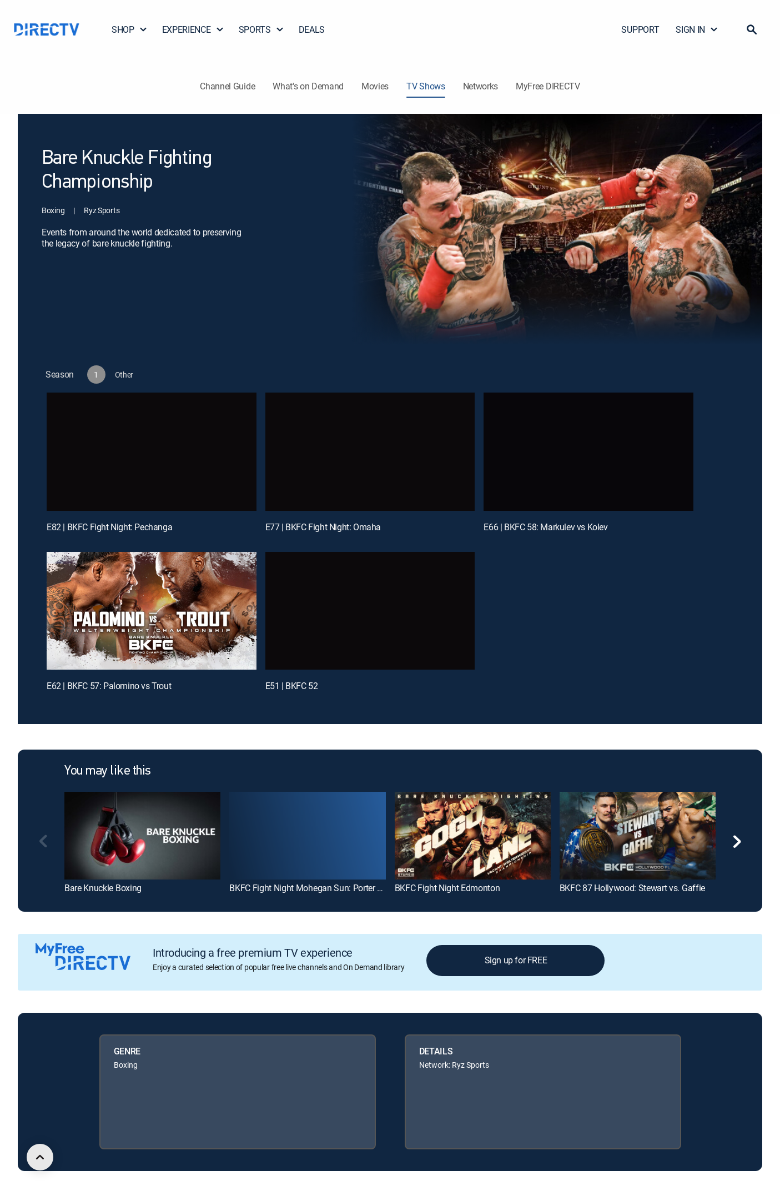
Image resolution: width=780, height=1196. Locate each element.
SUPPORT (640, 29)
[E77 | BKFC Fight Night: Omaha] (370, 451)
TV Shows (425, 86)
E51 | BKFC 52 (291, 686)
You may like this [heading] (107, 771)
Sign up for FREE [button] (516, 960)
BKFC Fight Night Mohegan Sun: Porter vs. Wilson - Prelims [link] (339, 888)
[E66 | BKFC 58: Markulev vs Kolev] (588, 451)
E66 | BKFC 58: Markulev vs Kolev (545, 527)
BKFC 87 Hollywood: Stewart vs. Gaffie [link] (632, 888)
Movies (375, 86)
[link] (142, 836)
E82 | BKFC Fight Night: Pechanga (109, 527)
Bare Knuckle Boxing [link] (103, 888)
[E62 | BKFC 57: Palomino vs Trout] (151, 611)
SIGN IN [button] (697, 29)
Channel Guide (227, 86)
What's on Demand (308, 86)
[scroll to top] (40, 1157)
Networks (480, 86)
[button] (752, 29)
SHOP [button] (130, 29)
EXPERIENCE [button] (193, 29)
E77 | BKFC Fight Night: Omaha (323, 527)
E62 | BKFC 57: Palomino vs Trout (109, 686)
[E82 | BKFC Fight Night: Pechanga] (151, 451)
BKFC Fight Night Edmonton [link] (447, 888)
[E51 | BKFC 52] (370, 611)
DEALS (312, 29)
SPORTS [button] (261, 29)
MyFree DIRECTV (548, 86)
